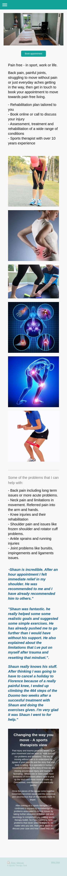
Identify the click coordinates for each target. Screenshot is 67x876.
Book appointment (33, 53)
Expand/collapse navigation (33, 5)
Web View (55, 862)
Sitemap (20, 863)
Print (11, 863)
